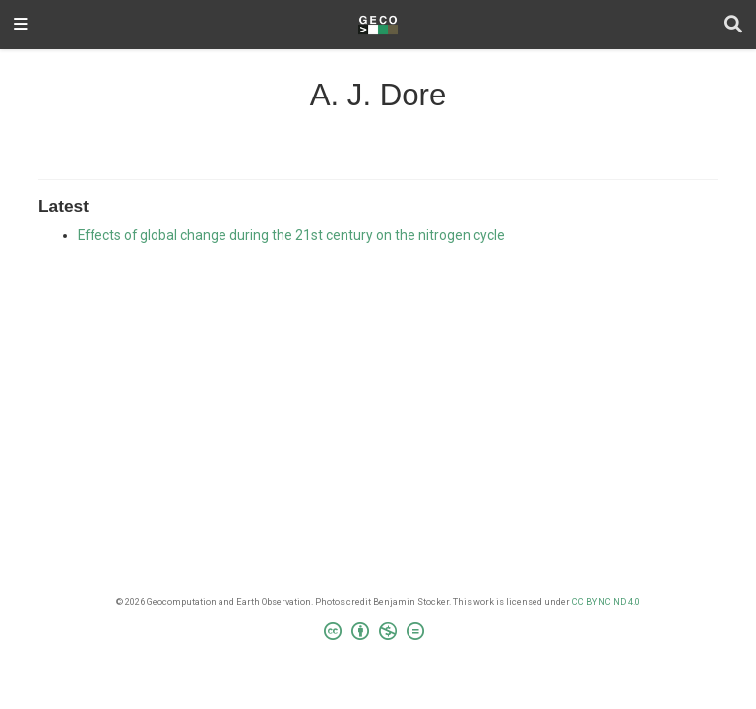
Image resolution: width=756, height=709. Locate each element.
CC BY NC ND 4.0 (606, 601)
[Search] (733, 25)
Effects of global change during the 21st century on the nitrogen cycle (291, 235)
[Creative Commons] (378, 634)
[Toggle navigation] (21, 25)
